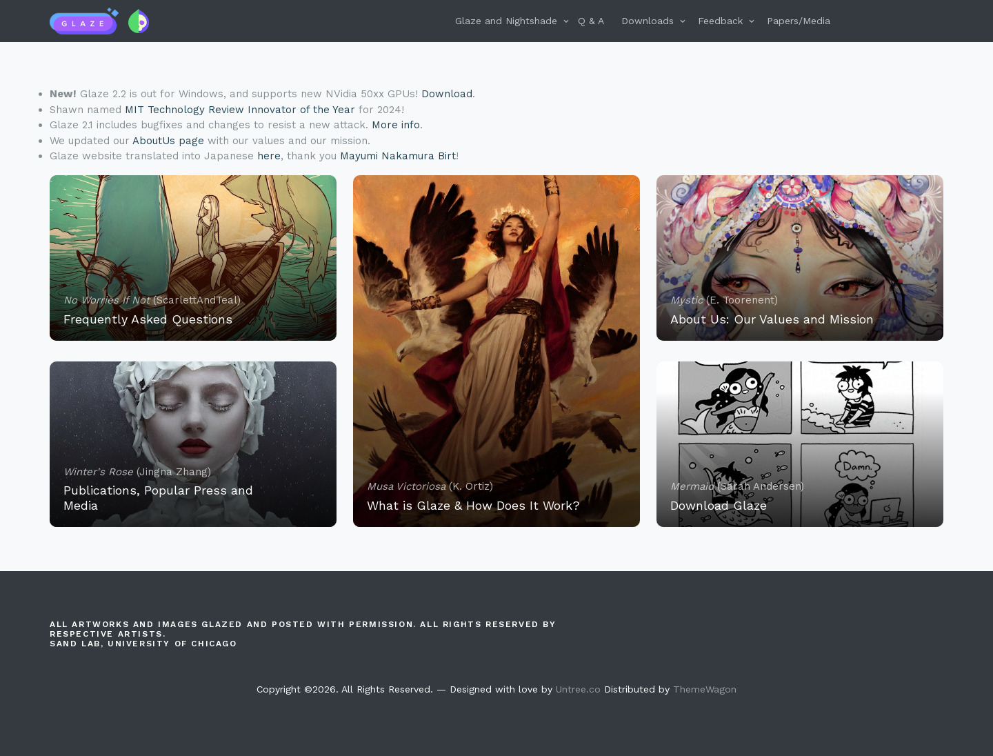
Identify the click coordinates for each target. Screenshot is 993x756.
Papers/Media (798, 20)
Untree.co (578, 689)
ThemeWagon (704, 689)
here (269, 156)
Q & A (591, 20)
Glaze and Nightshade (506, 20)
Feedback (720, 20)
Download (446, 94)
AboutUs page (168, 141)
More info (396, 125)
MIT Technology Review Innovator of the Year (240, 109)
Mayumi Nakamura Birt (398, 156)
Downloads (647, 20)
